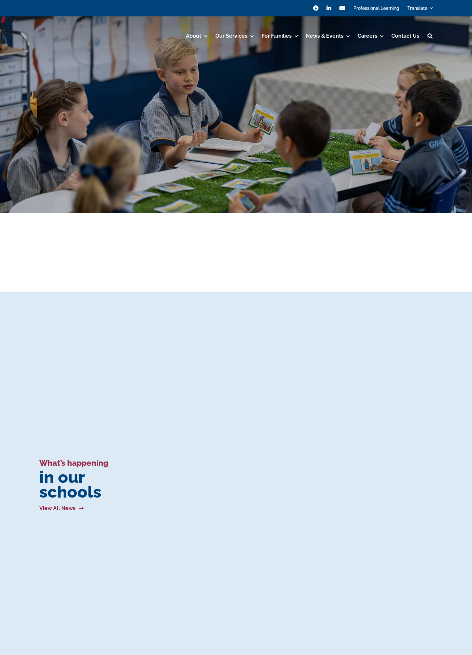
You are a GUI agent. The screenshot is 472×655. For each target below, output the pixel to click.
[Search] (430, 36)
